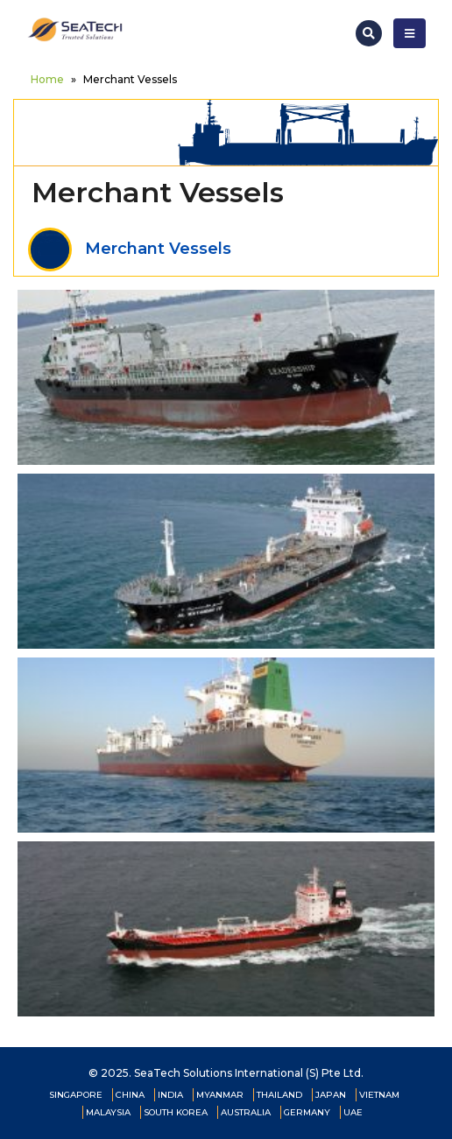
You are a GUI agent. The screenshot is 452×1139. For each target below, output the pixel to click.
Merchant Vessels (129, 249)
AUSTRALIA (246, 1112)
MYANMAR (220, 1094)
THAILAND (279, 1094)
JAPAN (330, 1094)
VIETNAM (379, 1094)
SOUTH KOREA (176, 1112)
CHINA (130, 1094)
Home (47, 79)
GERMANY (307, 1112)
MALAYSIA (108, 1112)
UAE (353, 1112)
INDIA (170, 1094)
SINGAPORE (75, 1094)
